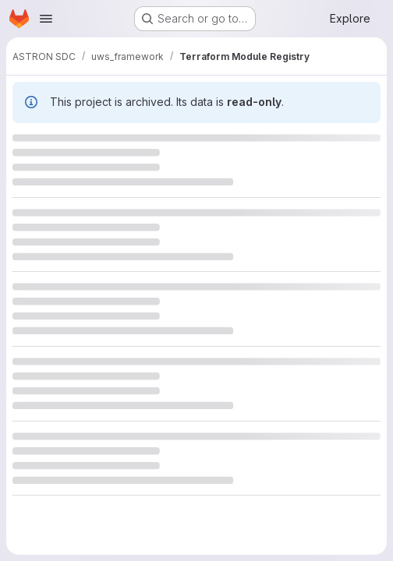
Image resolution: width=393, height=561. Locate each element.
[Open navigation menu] (46, 18)
